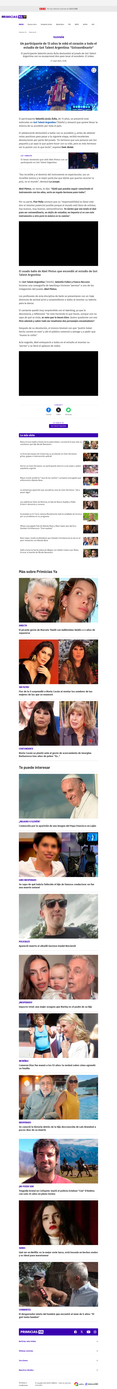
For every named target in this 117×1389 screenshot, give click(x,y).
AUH (93, 24)
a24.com (73, 9)
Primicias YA (22, 32)
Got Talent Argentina (44, 122)
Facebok (48, 411)
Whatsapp (68, 411)
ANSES (77, 24)
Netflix (85, 24)
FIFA (69, 24)
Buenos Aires (32, 24)
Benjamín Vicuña (46, 24)
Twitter (58, 411)
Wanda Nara (60, 24)
